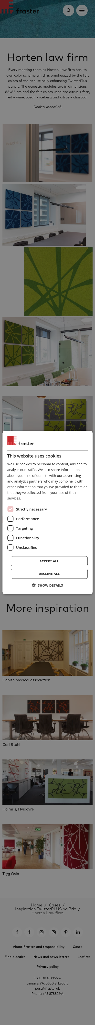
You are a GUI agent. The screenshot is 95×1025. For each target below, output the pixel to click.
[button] (47, 585)
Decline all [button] (49, 573)
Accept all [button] (49, 561)
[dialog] (47, 512)
